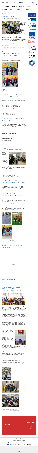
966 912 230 (9, 427)
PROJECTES (30, 6)
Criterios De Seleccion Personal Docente (7, 279)
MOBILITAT (13, 114)
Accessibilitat (30, 442)
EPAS (23, 9)
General (4, 89)
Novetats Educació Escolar (18, 281)
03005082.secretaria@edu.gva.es (10, 429)
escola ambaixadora (8, 176)
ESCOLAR (11, 282)
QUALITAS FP (13, 9)
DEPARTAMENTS (15, 6)
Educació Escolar (5, 281)
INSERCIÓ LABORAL (5, 9)
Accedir (36, 4)
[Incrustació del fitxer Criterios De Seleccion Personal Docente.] (14, 264)
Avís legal (8, 442)
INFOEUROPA (6, 148)
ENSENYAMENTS (22, 6)
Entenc (19, 451)
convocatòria (7, 114)
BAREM (6, 282)
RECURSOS (28, 9)
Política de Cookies (18, 442)
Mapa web (22, 442)
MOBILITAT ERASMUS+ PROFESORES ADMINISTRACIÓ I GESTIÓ (13, 119)
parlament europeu (16, 176)
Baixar (14, 279)
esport (12, 241)
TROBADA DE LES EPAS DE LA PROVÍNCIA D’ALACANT (11, 288)
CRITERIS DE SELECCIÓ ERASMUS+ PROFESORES (12, 246)
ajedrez (6, 90)
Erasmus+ (4, 113)
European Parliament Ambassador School (9, 175)
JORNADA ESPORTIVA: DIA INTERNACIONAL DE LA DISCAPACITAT (13, 181)
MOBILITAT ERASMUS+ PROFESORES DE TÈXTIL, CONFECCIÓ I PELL (13, 95)
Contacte (26, 442)
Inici (2, 6)
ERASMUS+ (19, 9)
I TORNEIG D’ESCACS (8, 17)
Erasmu (10, 114)
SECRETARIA (8, 6)
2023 (3, 90)
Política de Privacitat (12, 442)
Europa (12, 176)
